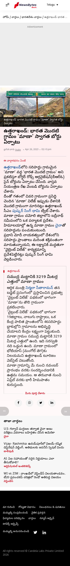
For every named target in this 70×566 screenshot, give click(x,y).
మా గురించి (9, 507)
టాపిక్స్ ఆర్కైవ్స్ (10, 524)
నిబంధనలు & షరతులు (52, 507)
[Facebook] (18, 403)
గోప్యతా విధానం (26, 507)
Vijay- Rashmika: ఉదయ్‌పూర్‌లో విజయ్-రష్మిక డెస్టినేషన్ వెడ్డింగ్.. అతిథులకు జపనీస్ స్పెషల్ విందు (34, 446)
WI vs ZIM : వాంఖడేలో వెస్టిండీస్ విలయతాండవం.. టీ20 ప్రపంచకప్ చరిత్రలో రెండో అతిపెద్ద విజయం (35, 475)
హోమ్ (6, 17)
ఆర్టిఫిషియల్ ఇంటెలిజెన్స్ (17, 466)
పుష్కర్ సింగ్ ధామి (26, 211)
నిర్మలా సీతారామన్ (39, 288)
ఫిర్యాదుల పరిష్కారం (14, 518)
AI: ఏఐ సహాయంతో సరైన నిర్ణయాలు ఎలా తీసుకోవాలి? (29, 461)
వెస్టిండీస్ (8, 481)
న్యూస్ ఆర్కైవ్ (47, 518)
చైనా (58, 225)
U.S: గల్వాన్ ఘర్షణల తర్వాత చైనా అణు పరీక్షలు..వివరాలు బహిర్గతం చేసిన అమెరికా (29, 431)
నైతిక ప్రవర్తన (38, 513)
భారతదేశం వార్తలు (32, 17)
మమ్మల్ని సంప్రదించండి (15, 513)
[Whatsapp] (29, 403)
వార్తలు (15, 17)
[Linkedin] (52, 403)
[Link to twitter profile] (35, 532)
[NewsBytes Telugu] (25, 5)
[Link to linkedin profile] (44, 532)
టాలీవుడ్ (9, 451)
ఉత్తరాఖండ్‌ (12, 167)
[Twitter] (40, 403)
